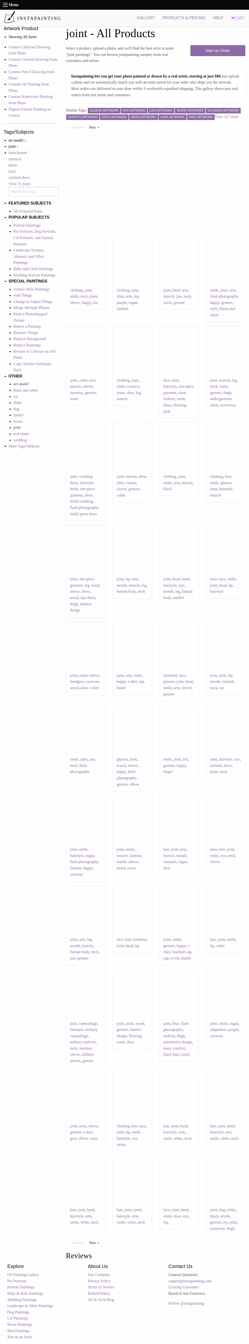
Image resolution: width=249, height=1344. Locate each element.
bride (74, 489)
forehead (170, 675)
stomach (15, 159)
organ (133, 302)
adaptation (218, 1029)
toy (225, 1222)
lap (141, 681)
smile (74, 296)
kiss (183, 849)
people (233, 1029)
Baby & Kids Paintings (25, 1293)
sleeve (75, 302)
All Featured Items (28, 211)
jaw (179, 296)
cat (15, 396)
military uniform (83, 1042)
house (17, 421)
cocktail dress (19, 177)
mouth (122, 585)
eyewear (76, 393)
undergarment (221, 399)
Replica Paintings (27, 345)
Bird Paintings (18, 1331)
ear (221, 688)
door (84, 688)
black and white (25, 390)
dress (167, 405)
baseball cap (181, 952)
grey (73, 1138)
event (131, 868)
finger (168, 772)
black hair (171, 1054)
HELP (218, 18)
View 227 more (227, 117)
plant (94, 296)
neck (84, 296)
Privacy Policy (99, 1281)
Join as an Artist (19, 1337)
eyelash (228, 681)
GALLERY (146, 18)
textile (121, 862)
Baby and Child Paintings (33, 269)
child (17, 403)
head (176, 579)
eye (181, 585)
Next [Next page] (95, 127)
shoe (120, 296)
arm (129, 296)
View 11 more (19, 184)
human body (126, 591)
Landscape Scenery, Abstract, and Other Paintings (28, 256)
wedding (20, 440)
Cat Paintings (17, 1318)
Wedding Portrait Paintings (34, 275)
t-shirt (94, 688)
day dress (88, 598)
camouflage (88, 1023)
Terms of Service (101, 1287)
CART (238, 18)
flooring (179, 405)
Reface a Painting (27, 326)
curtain (130, 483)
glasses (226, 483)
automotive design (177, 1042)
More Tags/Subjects (24, 446)
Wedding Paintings (22, 1300)
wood (74, 598)
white (220, 946)
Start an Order (217, 51)
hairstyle (170, 386)
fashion (122, 309)
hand (176, 290)
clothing (76, 290)
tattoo (13, 165)
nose (213, 579)
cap (166, 958)
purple (122, 302)
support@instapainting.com (190, 1281)
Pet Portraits (17, 1281)
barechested (18, 153)
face (166, 380)
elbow (134, 784)
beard (121, 688)
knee (167, 1048)
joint (88, 290)
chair (182, 393)
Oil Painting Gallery (23, 1275)
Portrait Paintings (27, 225)
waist (167, 302)
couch (185, 1054)
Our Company (99, 1275)
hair (166, 849)
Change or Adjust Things (32, 302)
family (18, 415)
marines (85, 1048)
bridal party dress (83, 514)
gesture (179, 302)
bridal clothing (81, 501)
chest (214, 405)
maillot (178, 598)
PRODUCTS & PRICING (183, 18)
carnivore (217, 1228)
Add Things (22, 295)
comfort (179, 1048)
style (213, 309)
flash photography (224, 296)
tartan (121, 1144)
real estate (21, 434)
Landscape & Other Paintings (30, 1306)
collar (121, 495)
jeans (121, 393)
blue (166, 868)
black (167, 489)
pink (166, 411)
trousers (133, 386)
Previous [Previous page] (79, 127)
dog (16, 409)
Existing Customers (184, 1287)
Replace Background (29, 339)
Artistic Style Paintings (31, 289)
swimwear (228, 405)
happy (86, 302)
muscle (168, 296)
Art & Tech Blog (101, 1300)
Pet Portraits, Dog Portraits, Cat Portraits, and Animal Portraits (34, 237)
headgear (77, 681)
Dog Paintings (18, 1312)
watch (121, 765)
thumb (186, 958)
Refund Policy (99, 1293)
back (12, 171)
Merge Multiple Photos (31, 308)
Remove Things (25, 333)
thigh (227, 393)
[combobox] (34, 191)
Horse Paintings (19, 1324)
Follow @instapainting (186, 1303)
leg (136, 296)
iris (95, 302)
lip (128, 579)
